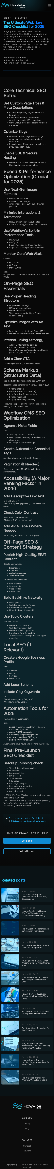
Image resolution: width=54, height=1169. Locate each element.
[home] (12, 5)
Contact (27, 1144)
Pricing (27, 1122)
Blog (27, 1127)
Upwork (27, 1149)
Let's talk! (27, 839)
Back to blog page (27, 850)
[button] (49, 5)
